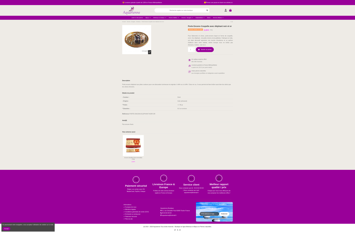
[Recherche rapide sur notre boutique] (207, 10)
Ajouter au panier (205, 49)
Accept (6, 228)
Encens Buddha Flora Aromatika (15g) (133, 158)
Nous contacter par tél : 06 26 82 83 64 (191, 188)
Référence (125, 114)
